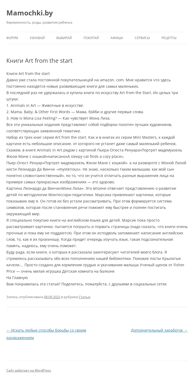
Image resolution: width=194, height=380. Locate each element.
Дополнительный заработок (159, 330)
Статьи (84, 296)
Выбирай (64, 38)
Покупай (91, 38)
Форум (12, 38)
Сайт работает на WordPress (28, 370)
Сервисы (142, 38)
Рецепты (169, 38)
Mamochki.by (29, 13)
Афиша (117, 38)
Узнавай (37, 38)
